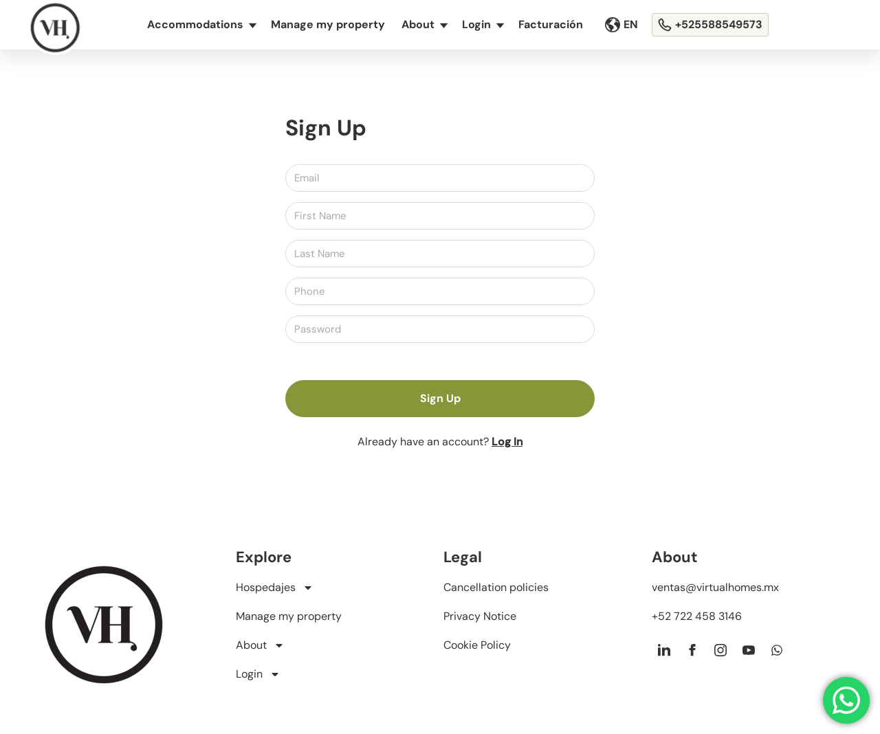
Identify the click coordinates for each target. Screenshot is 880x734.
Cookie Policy (477, 645)
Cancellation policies (496, 587)
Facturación (550, 24)
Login (482, 24)
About (424, 24)
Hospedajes (275, 587)
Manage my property (328, 24)
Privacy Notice (479, 616)
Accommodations (201, 24)
